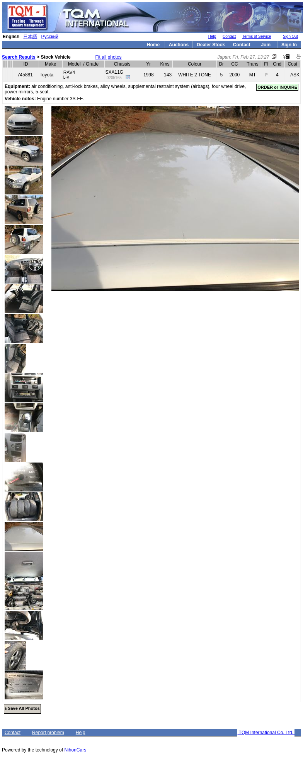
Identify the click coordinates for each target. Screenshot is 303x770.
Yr (148, 64)
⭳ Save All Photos (22, 708)
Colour (194, 64)
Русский (49, 36)
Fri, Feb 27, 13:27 (251, 57)
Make (50, 64)
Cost (292, 64)
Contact (229, 36)
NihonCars (75, 750)
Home (153, 44)
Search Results (19, 57)
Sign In (289, 44)
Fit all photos (108, 57)
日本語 (30, 36)
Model (74, 64)
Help (212, 36)
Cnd (277, 64)
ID (26, 64)
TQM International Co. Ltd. (265, 732)
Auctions (179, 44)
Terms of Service (256, 36)
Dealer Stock (211, 44)
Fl (266, 64)
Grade (92, 64)
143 (168, 75)
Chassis (122, 64)
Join (266, 44)
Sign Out (290, 36)
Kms (164, 64)
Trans (252, 64)
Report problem (48, 732)
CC (234, 64)
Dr (221, 64)
